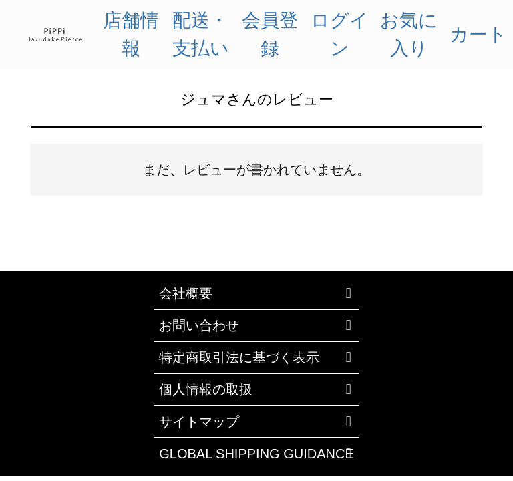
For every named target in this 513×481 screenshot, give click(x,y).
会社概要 (185, 293)
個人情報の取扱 (205, 389)
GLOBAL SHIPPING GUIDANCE (256, 453)
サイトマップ (199, 421)
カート (478, 34)
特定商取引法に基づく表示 (239, 357)
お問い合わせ (199, 325)
